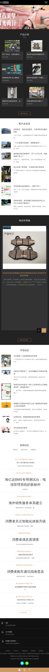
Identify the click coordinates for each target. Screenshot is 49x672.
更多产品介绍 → (24, 113)
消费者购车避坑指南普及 (24, 565)
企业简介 (8, 650)
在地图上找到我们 (11, 641)
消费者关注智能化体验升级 (24, 515)
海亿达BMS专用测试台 (24, 473)
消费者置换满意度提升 (24, 552)
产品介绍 (16, 650)
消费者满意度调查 (24, 533)
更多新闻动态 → (24, 612)
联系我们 (41, 650)
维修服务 (33, 449)
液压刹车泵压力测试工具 (24, 597)
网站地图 (36, 658)
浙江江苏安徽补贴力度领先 (24, 459)
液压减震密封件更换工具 (24, 583)
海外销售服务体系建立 (24, 497)
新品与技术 (24, 449)
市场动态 (15, 449)
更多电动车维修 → (24, 340)
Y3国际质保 (24, 650)
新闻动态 (33, 650)
